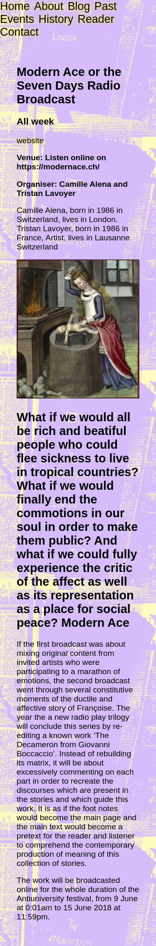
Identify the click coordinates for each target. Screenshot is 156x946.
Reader (95, 19)
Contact (19, 32)
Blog (79, 6)
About (48, 6)
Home (15, 6)
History (56, 19)
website (30, 140)
